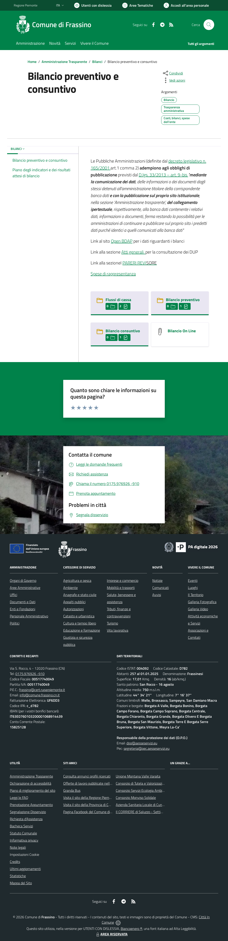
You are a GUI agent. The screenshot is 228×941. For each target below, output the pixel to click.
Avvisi (156, 594)
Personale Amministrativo (29, 616)
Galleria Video (198, 609)
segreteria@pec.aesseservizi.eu (146, 748)
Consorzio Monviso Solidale (136, 797)
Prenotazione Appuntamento (31, 804)
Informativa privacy (24, 840)
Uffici (13, 594)
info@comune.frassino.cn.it (40, 695)
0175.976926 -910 (30, 673)
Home (32, 61)
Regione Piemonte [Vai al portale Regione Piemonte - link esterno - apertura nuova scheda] (25, 5)
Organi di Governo (23, 580)
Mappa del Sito (21, 883)
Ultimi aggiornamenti (25, 868)
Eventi (192, 580)
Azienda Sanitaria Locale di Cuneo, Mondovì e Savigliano (157, 804)
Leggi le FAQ (19, 797)
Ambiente (70, 587)
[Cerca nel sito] (209, 24)
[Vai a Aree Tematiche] (137, 5)
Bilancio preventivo (183, 300)
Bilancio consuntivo (123, 331)
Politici (14, 623)
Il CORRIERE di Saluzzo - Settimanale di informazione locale (160, 811)
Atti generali (133, 251)
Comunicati (160, 587)
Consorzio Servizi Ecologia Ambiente (142, 790)
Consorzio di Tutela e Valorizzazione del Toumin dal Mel (156, 783)
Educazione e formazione (81, 630)
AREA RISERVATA (111, 934)
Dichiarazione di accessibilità (30, 783)
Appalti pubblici (74, 601)
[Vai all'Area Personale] (186, 5)
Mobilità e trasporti (121, 587)
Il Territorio (195, 594)
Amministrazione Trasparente (64, 61)
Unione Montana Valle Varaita (138, 776)
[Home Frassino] (55, 25)
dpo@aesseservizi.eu (141, 743)
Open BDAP (121, 241)
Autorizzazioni (73, 609)
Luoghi (193, 587)
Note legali (18, 847)
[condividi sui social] (172, 73)
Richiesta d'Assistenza (26, 819)
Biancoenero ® (131, 928)
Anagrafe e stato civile (79, 594)
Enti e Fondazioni (22, 609)
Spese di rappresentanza (113, 273)
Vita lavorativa (117, 630)
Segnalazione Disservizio (28, 811)
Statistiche (18, 876)
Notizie (157, 580)
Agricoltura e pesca (77, 580)
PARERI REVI (134, 262)
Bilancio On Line (182, 331)
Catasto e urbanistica (78, 616)
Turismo (112, 623)
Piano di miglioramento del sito (32, 790)
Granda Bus (71, 790)
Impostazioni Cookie (24, 854)
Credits (15, 861)
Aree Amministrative (25, 587)
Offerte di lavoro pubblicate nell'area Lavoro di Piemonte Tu (106, 783)
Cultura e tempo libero (79, 623)
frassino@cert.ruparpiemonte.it (42, 689)
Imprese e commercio (122, 580)
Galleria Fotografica (202, 601)
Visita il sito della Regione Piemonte (89, 797)
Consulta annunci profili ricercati (86, 776)
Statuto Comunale (23, 833)
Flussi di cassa (118, 300)
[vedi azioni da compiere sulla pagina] (173, 80)
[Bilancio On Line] (160, 331)
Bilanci (97, 61)
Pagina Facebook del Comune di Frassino (93, 811)
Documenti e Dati (22, 601)
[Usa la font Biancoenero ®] (93, 5)
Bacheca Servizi (21, 826)
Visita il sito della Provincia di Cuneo (89, 804)
